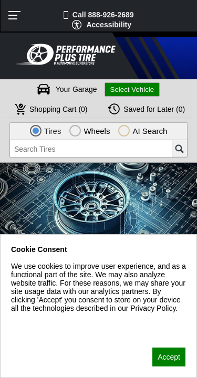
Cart (58, 109)
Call (103, 14)
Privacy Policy (34, 322)
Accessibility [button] (108, 24)
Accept (169, 357)
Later (154, 109)
